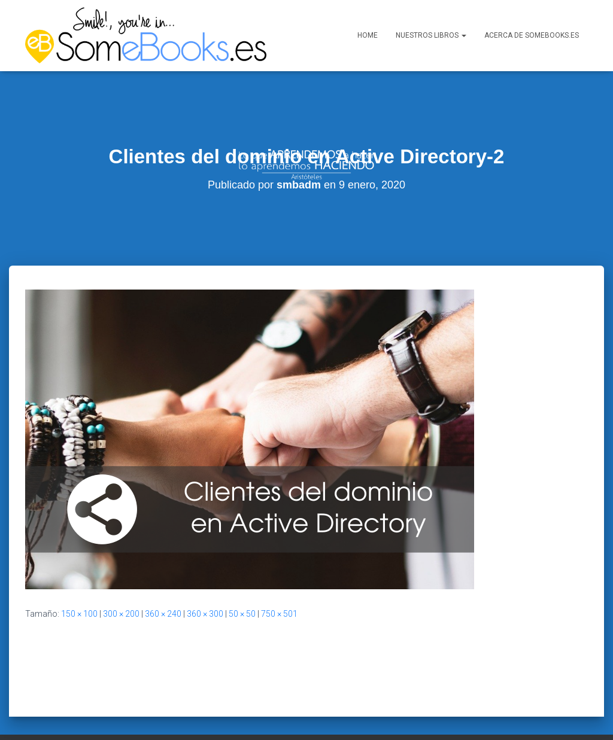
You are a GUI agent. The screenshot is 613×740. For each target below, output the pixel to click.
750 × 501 (279, 589)
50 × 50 (242, 589)
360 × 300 (205, 589)
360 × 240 (163, 589)
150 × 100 (79, 589)
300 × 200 (121, 589)
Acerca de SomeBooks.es (531, 35)
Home (367, 35)
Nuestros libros (431, 35)
